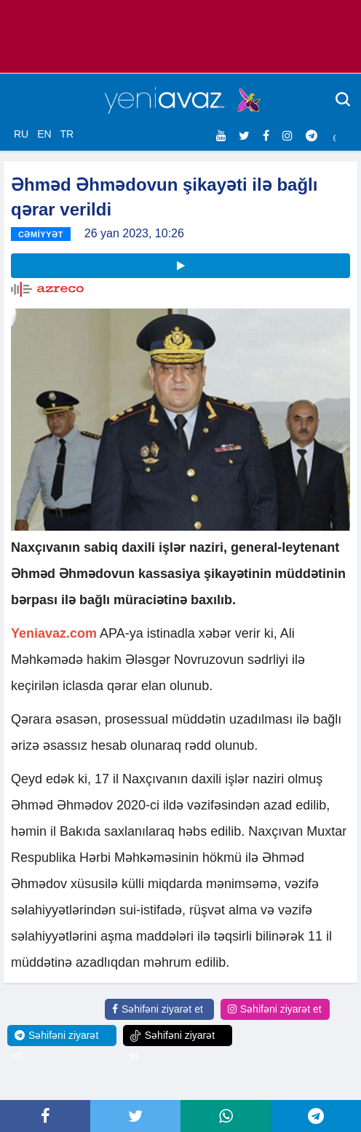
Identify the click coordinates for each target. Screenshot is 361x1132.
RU (21, 134)
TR (67, 134)
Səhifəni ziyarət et (157, 1009)
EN (44, 134)
